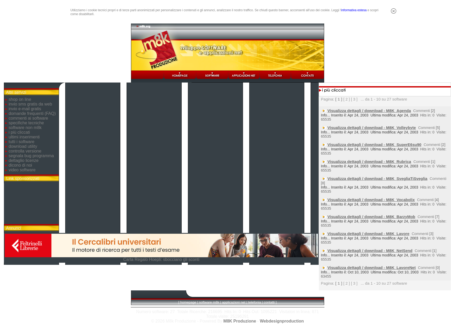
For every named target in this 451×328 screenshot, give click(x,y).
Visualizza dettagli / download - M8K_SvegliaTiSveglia (378, 178)
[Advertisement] (31, 203)
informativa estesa (353, 10)
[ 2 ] (346, 99)
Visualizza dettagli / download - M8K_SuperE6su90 (375, 144)
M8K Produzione (239, 321)
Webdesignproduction (282, 321)
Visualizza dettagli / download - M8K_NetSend (370, 250)
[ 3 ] (354, 99)
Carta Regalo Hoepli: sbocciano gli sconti (161, 259)
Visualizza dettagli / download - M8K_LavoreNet (372, 267)
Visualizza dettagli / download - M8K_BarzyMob (371, 216)
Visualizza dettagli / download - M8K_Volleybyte (372, 127)
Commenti (421, 111)
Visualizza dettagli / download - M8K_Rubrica (369, 161)
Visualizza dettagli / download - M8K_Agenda (369, 110)
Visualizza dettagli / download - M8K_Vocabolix (371, 199)
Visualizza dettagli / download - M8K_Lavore (369, 233)
